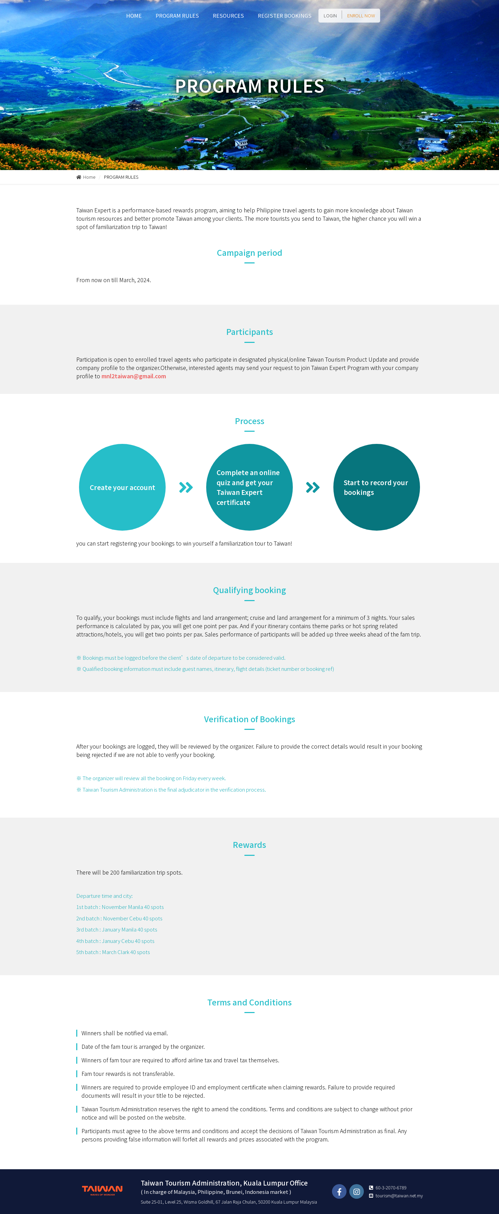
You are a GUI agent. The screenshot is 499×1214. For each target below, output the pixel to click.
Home (85, 177)
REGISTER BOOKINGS (285, 15)
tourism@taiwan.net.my (399, 1195)
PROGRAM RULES (177, 15)
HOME (134, 15)
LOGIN (330, 15)
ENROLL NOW (361, 15)
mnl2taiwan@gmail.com (134, 376)
